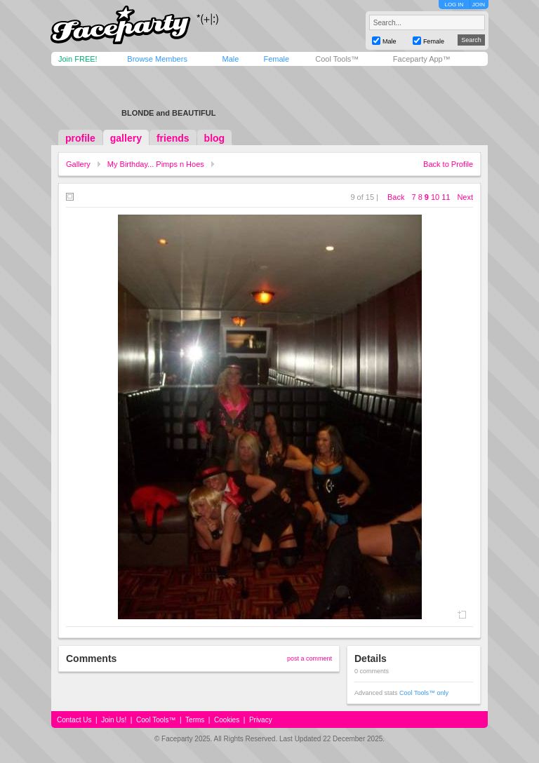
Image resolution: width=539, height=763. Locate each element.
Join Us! (113, 720)
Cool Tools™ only (423, 692)
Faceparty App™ (422, 59)
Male (230, 59)
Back (395, 197)
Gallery (78, 164)
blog (214, 138)
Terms (194, 720)
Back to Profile (448, 164)
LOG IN (453, 4)
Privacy (260, 720)
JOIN (478, 4)
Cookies (226, 720)
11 (445, 197)
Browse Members (157, 59)
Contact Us (74, 720)
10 (435, 197)
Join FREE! (78, 59)
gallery (126, 138)
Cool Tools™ (337, 59)
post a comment (309, 658)
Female (276, 59)
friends (173, 138)
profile (80, 138)
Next (465, 197)
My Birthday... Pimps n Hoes (155, 164)
